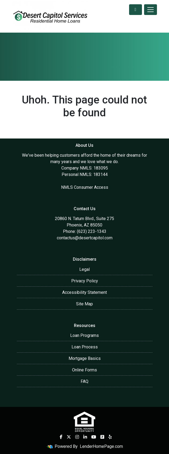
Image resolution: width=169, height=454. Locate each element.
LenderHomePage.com (101, 446)
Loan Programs (84, 335)
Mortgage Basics (85, 358)
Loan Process (85, 346)
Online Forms (84, 369)
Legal (84, 269)
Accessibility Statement (84, 292)
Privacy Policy (84, 280)
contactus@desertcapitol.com (84, 237)
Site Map (84, 303)
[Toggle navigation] (150, 9)
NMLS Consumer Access (84, 187)
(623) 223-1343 (91, 231)
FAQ (84, 381)
